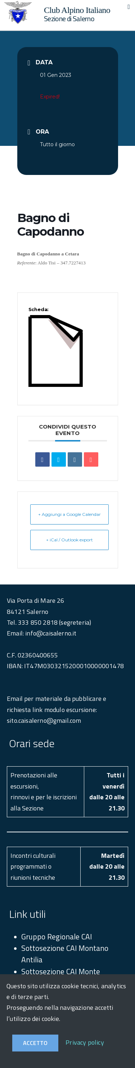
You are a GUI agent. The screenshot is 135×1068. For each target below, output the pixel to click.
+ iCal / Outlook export (69, 539)
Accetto (35, 1043)
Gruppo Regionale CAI (56, 936)
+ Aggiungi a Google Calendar (69, 514)
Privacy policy (85, 1042)
